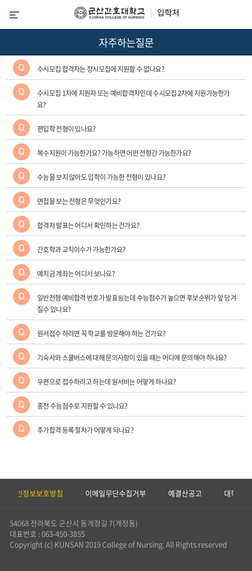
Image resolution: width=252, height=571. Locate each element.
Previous (7, 493)
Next (240, 493)
